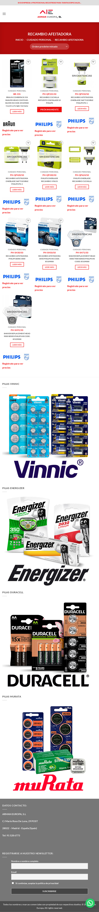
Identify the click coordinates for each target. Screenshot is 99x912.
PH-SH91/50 (17, 330)
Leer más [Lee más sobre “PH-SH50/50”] (49, 267)
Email (14, 872)
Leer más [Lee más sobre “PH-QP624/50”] (82, 187)
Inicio (19, 39)
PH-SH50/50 (49, 252)
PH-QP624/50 (82, 175)
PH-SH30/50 (17, 252)
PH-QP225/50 (49, 94)
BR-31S (17, 94)
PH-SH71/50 (82, 252)
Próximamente (49, 109)
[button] (4, 13)
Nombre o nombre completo (24, 861)
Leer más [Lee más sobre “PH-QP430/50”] (49, 187)
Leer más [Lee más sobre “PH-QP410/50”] (82, 109)
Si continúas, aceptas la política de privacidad (35, 883)
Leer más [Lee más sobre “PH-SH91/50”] (16, 345)
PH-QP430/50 (49, 175)
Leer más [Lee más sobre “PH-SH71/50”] (82, 267)
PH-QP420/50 (17, 175)
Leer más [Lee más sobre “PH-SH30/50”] (16, 264)
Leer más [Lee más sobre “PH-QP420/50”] (16, 190)
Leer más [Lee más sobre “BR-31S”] (16, 112)
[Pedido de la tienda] (49, 46)
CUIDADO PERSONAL (39, 39)
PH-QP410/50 (82, 94)
